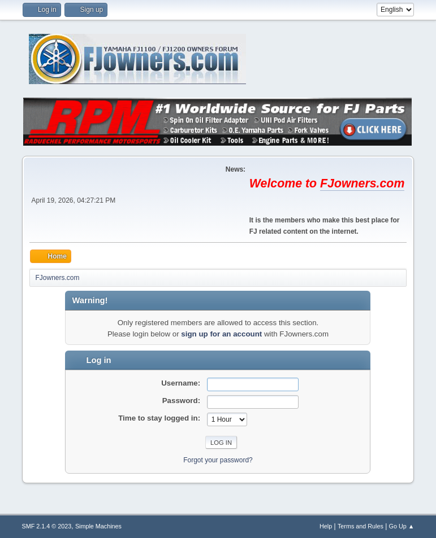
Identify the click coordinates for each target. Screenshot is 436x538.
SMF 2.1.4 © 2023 (47, 526)
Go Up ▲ (402, 526)
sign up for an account (221, 334)
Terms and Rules (360, 526)
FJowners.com (362, 183)
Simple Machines (98, 526)
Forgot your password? (218, 460)
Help (326, 526)
